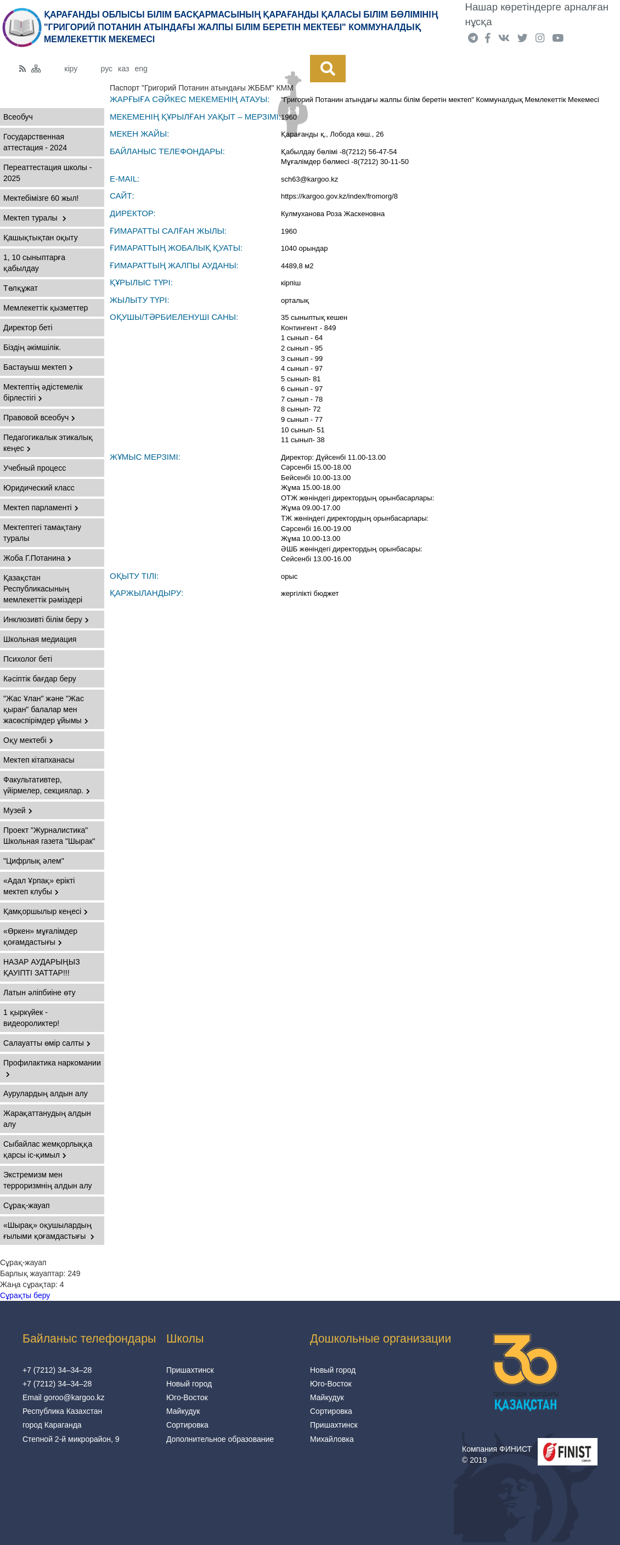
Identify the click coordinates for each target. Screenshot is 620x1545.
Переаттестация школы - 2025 (47, 173)
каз (123, 68)
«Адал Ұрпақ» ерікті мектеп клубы (39, 886)
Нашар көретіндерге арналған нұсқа (537, 14)
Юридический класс (39, 487)
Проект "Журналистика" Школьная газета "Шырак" (49, 835)
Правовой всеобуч (39, 417)
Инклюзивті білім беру (46, 619)
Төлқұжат (20, 288)
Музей (17, 810)
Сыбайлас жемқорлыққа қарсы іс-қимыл (47, 1149)
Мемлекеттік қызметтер (45, 307)
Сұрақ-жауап (26, 1205)
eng (141, 68)
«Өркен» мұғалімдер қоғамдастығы (40, 936)
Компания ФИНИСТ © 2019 (497, 1454)
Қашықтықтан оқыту (40, 237)
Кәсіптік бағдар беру (39, 678)
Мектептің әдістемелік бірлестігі (43, 392)
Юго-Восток (187, 1397)
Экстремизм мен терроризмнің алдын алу (47, 1180)
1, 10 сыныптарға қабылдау (34, 263)
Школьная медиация (39, 639)
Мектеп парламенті (40, 507)
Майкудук (183, 1411)
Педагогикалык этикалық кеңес (48, 443)
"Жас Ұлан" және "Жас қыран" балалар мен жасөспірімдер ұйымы (45, 709)
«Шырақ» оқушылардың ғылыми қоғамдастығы (48, 1230)
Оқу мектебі (28, 740)
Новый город (189, 1383)
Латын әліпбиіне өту (39, 992)
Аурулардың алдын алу (45, 1093)
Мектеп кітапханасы (38, 759)
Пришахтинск (190, 1370)
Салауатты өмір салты (47, 1043)
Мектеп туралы (34, 217)
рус (106, 68)
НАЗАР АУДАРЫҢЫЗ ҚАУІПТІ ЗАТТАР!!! (41, 967)
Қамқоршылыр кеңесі (45, 911)
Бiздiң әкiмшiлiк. (32, 347)
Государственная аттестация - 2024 (35, 142)
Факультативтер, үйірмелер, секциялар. (46, 785)
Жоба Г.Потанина (37, 558)
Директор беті (28, 327)
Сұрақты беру (25, 1295)
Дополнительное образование (220, 1439)
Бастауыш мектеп (38, 367)
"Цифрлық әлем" (33, 860)
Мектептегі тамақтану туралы (42, 533)
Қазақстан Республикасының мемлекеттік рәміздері (42, 588)
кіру (70, 68)
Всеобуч (18, 116)
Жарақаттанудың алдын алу (47, 1119)
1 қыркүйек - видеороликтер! (31, 1018)
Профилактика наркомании (52, 1068)
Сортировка (187, 1424)
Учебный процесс (34, 468)
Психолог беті (27, 659)
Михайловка (332, 1439)
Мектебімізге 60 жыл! (40, 198)
